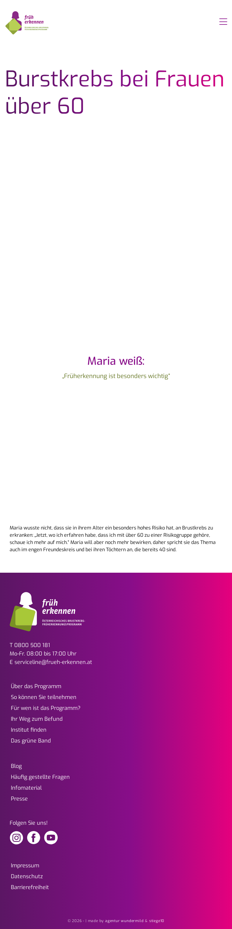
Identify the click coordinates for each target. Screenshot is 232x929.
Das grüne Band (31, 740)
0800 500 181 (32, 645)
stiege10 (156, 920)
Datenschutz (27, 876)
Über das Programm (36, 686)
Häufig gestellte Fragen (40, 777)
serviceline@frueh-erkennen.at (53, 662)
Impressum (25, 865)
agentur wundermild (124, 920)
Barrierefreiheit (30, 887)
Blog (16, 766)
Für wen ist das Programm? (46, 708)
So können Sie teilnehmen (43, 697)
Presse (19, 798)
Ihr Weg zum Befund (37, 719)
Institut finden (29, 729)
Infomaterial (26, 787)
